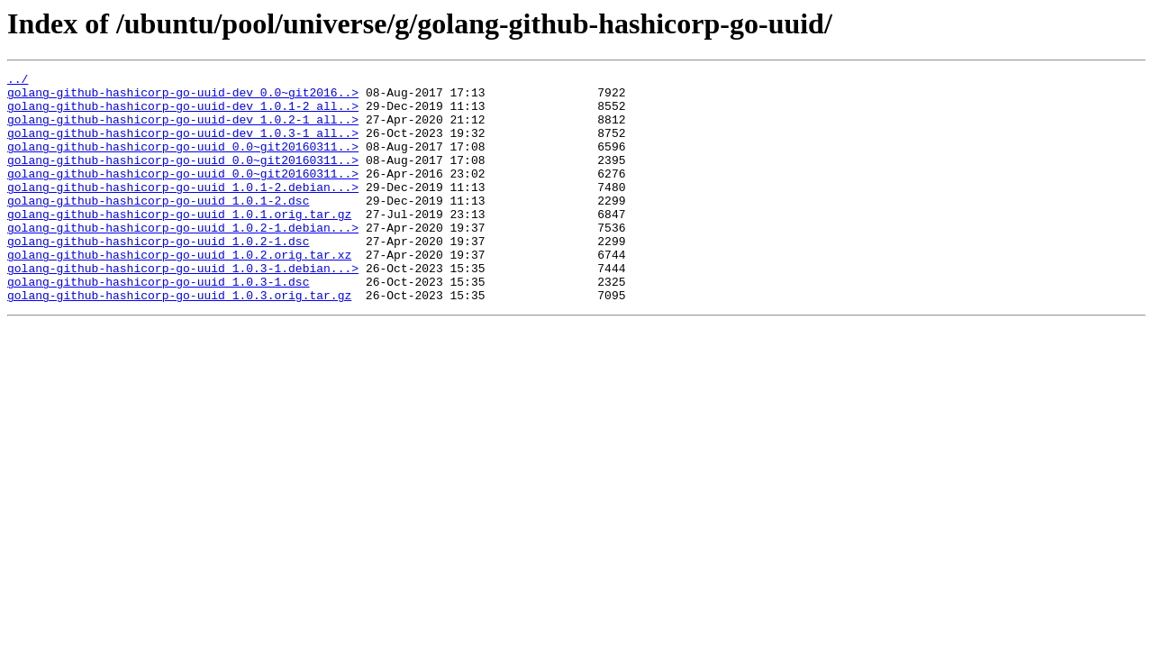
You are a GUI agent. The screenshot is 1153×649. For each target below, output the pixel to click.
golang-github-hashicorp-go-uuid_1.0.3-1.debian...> (183, 308)
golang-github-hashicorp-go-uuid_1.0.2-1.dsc (158, 276)
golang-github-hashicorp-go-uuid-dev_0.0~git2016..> (183, 97)
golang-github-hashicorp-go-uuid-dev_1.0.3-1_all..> (183, 146)
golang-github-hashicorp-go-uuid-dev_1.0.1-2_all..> (183, 113)
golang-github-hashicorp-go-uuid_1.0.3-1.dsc (158, 324)
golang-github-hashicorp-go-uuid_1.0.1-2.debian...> (183, 211)
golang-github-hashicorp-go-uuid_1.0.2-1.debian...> (183, 259)
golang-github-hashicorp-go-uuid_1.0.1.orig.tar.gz (179, 243)
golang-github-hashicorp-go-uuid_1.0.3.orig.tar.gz (179, 341)
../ (17, 81)
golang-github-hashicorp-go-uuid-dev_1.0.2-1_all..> (183, 130)
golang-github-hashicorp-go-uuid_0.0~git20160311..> (183, 162)
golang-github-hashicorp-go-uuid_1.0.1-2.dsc (158, 227)
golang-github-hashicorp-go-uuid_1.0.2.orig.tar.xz (179, 292)
